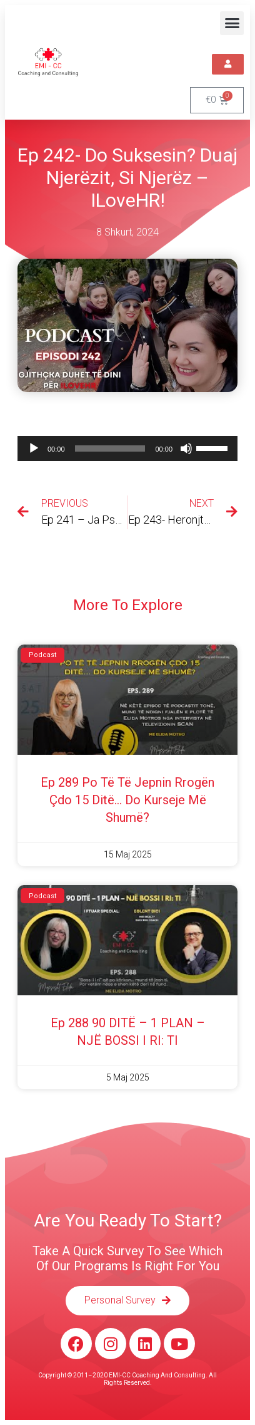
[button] (232, 23)
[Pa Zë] (186, 448)
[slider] (110, 448)
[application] (128, 448)
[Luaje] (34, 448)
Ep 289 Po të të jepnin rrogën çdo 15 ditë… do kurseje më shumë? (127, 800)
